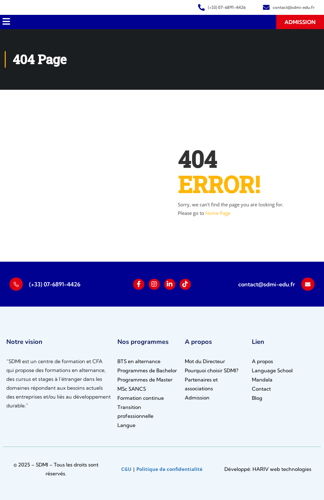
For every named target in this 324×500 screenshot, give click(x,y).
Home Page (217, 213)
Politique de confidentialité (169, 469)
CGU (126, 469)
